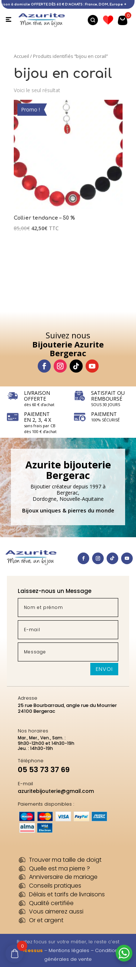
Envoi (104, 669)
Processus (29, 950)
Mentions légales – (72, 950)
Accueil (21, 56)
